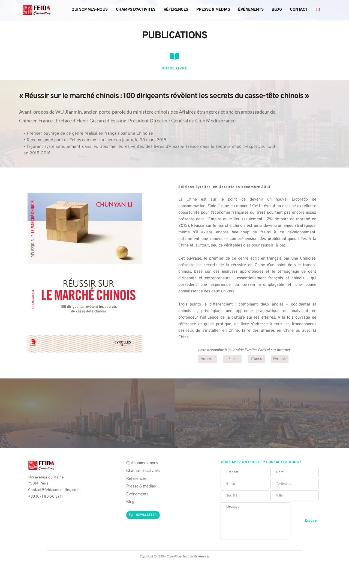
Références (136, 478)
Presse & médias (141, 485)
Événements (137, 493)
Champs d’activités (143, 470)
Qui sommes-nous (142, 462)
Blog (130, 501)
